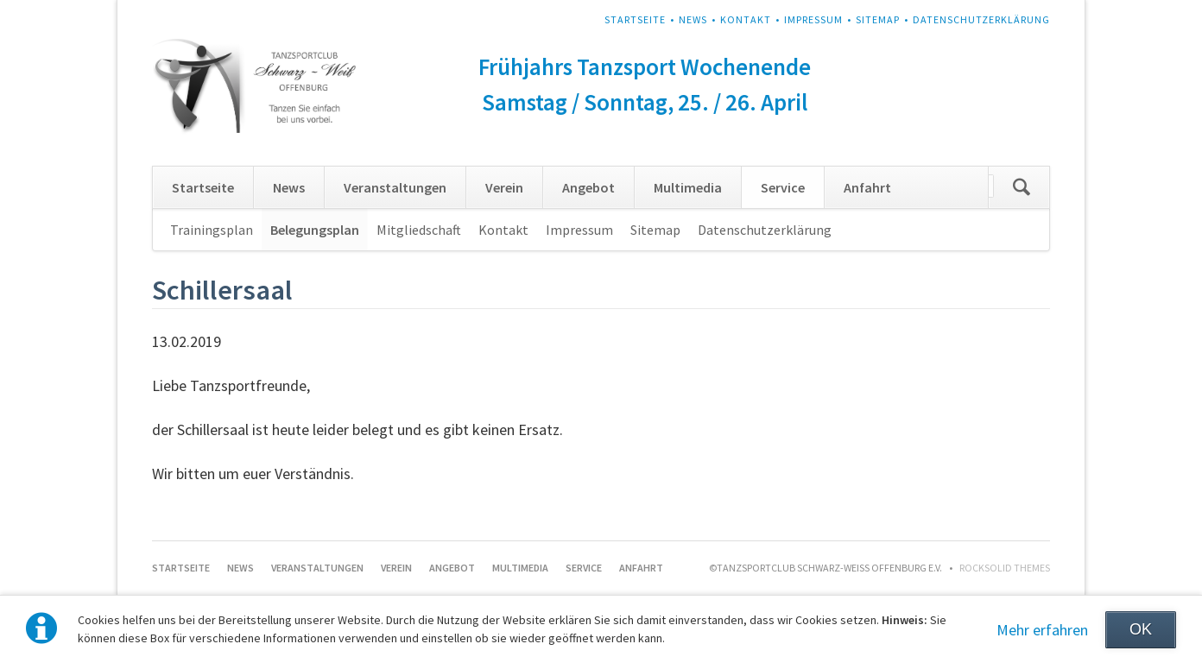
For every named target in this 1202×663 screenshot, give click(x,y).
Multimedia (688, 187)
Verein (504, 187)
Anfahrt (867, 187)
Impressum (813, 19)
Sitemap (878, 19)
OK (1140, 629)
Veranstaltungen (395, 187)
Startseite (635, 19)
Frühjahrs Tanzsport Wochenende (644, 66)
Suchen (1021, 187)
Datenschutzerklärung (981, 19)
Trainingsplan (211, 229)
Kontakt (745, 19)
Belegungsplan (314, 229)
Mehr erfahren (1042, 630)
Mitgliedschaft (418, 229)
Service (783, 187)
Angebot (588, 187)
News (693, 19)
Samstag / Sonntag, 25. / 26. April (644, 102)
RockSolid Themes (1004, 567)
